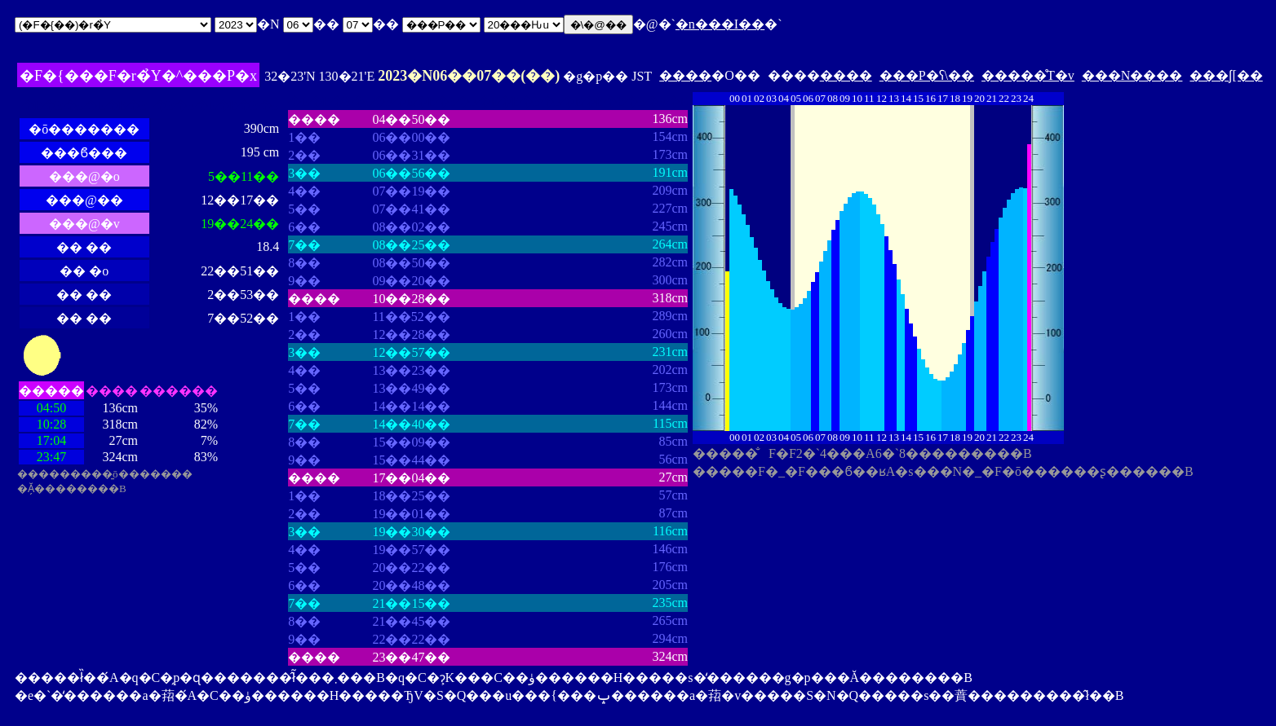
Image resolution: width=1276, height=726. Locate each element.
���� (685, 75)
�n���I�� (720, 24)
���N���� (1132, 75)
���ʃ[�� (1226, 75)
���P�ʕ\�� (926, 75)
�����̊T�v (1027, 75)
